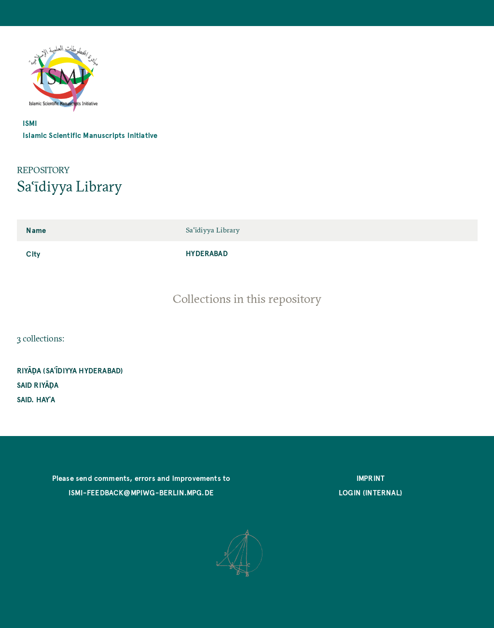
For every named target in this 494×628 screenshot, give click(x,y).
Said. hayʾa (36, 399)
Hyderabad (207, 253)
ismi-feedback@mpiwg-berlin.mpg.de (141, 492)
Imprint (370, 478)
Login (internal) (370, 492)
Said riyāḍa (38, 385)
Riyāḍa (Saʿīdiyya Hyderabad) (70, 370)
